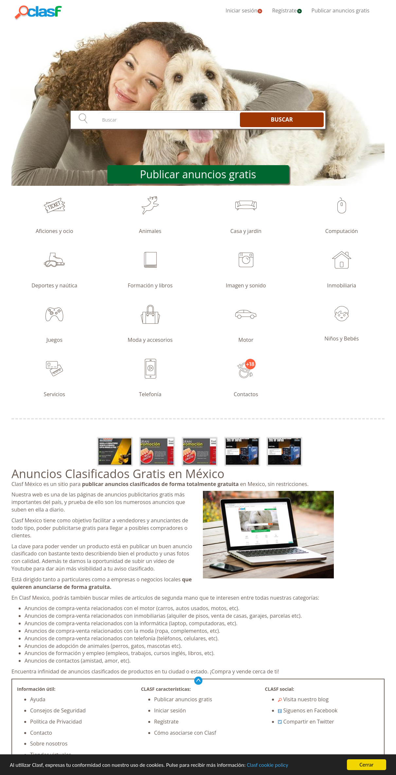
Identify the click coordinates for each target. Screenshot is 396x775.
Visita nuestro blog (303, 699)
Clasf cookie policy (267, 765)
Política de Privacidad (56, 721)
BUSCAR (282, 119)
